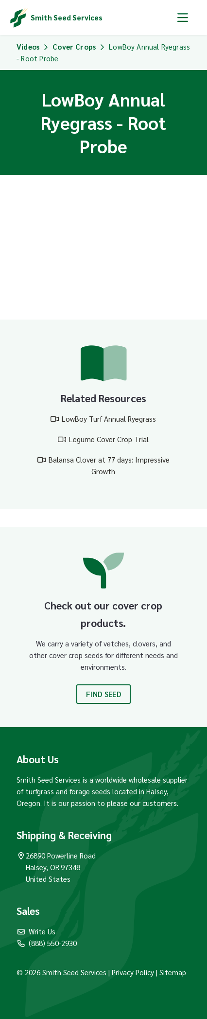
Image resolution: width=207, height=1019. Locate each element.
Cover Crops (74, 46)
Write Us (36, 931)
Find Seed (103, 693)
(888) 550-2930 (47, 942)
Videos (28, 46)
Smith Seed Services (67, 17)
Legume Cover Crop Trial (109, 439)
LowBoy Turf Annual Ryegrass (109, 418)
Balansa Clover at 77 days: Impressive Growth (109, 465)
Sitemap (172, 972)
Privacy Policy (134, 972)
